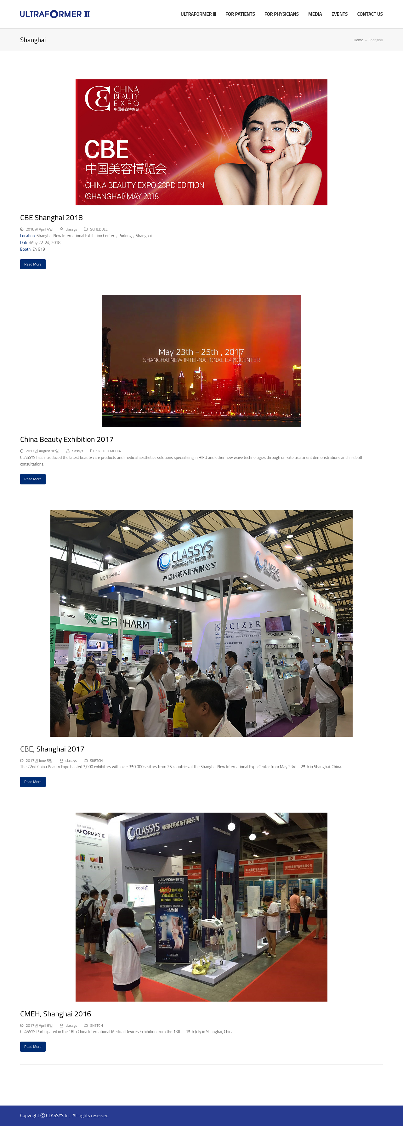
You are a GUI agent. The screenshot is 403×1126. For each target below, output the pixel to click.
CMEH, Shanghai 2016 (55, 1013)
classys (71, 229)
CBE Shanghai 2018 (51, 217)
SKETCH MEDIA (108, 451)
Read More (33, 264)
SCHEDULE (99, 229)
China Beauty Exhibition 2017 (67, 439)
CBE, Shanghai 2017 (52, 748)
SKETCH (96, 760)
